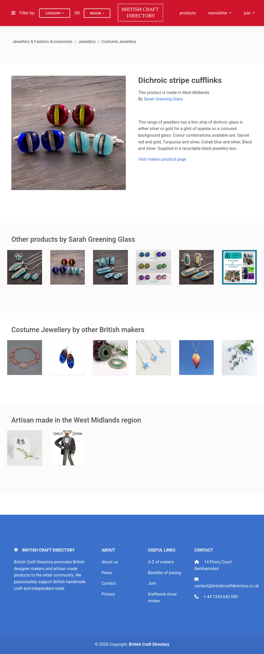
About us (110, 562)
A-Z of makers (161, 562)
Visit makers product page (162, 159)
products (188, 13)
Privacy (108, 594)
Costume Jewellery (118, 41)
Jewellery (86, 41)
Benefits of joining (164, 572)
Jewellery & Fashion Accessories (42, 41)
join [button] (248, 13)
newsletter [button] (218, 13)
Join (152, 583)
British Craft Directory (149, 644)
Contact (109, 583)
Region (96, 13)
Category (53, 13)
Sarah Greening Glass (163, 99)
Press (107, 572)
